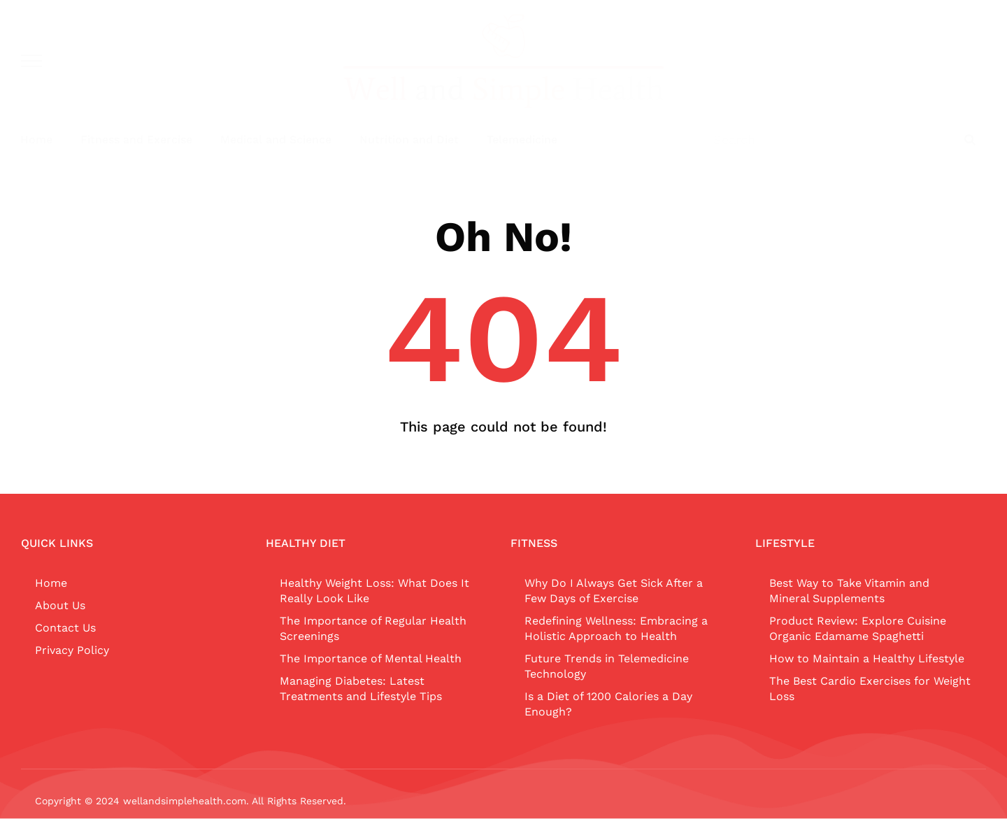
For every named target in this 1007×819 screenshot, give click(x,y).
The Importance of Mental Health (371, 658)
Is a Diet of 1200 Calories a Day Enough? (608, 704)
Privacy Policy (72, 650)
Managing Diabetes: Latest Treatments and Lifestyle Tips (361, 688)
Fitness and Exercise (136, 139)
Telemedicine (522, 139)
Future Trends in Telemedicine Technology (606, 666)
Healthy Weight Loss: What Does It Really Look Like (374, 590)
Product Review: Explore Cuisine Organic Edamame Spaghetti (857, 628)
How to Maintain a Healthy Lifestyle (866, 658)
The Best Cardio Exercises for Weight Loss (870, 688)
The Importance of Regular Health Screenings (373, 628)
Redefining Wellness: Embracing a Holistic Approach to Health (616, 628)
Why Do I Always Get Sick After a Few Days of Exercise (613, 590)
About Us (60, 605)
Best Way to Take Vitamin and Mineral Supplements (849, 590)
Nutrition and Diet (409, 139)
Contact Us (65, 627)
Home (36, 139)
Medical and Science (275, 139)
